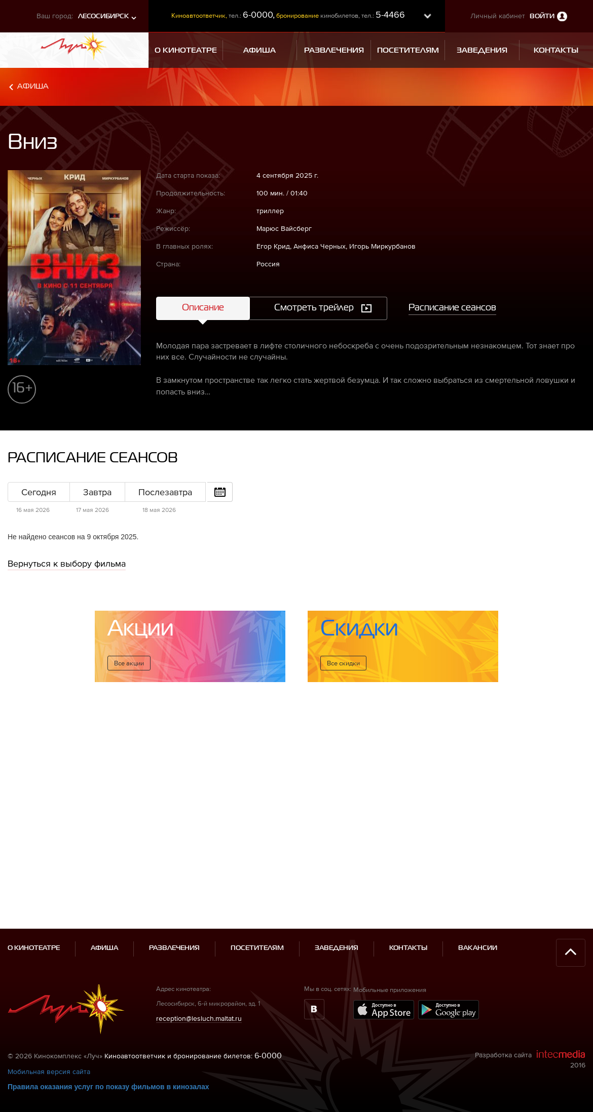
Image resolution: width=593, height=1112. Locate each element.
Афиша (33, 86)
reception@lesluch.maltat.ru (199, 984)
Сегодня (38, 492)
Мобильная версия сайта (49, 1038)
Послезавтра (165, 492)
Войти (542, 16)
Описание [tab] (203, 307)
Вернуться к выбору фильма (67, 563)
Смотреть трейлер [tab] (314, 307)
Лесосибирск (103, 16)
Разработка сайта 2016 (530, 1025)
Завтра (97, 492)
